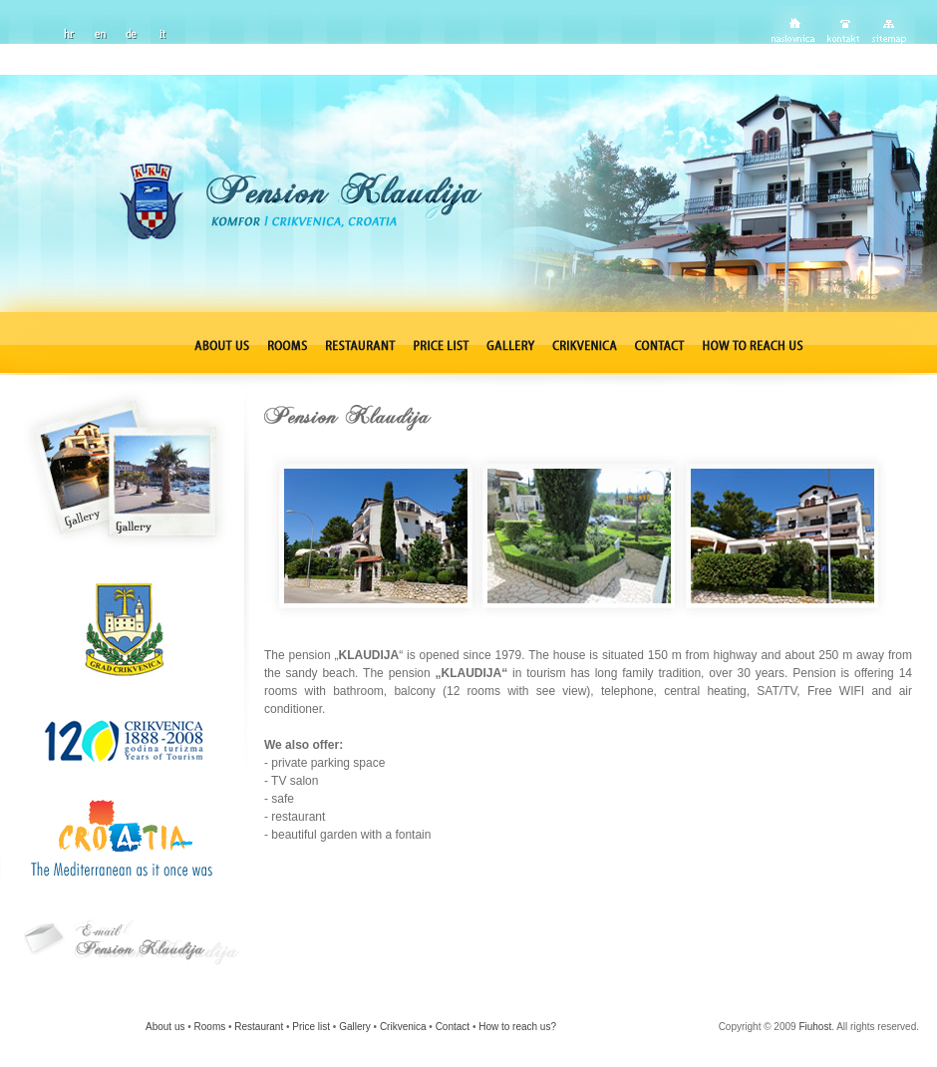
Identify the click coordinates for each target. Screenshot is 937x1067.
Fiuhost (814, 1026)
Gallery (355, 1026)
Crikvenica (403, 1026)
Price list (311, 1026)
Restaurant (258, 1026)
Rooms (210, 1026)
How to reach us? (517, 1026)
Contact (452, 1026)
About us (165, 1026)
